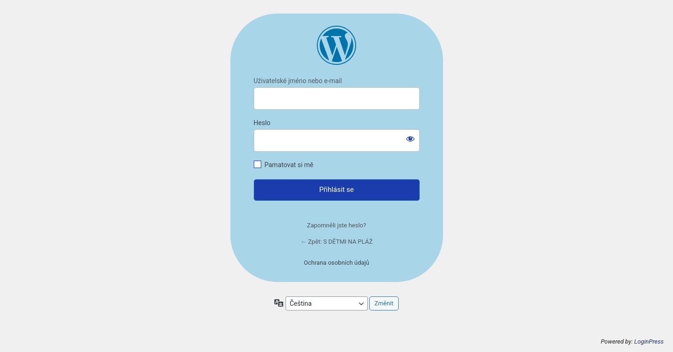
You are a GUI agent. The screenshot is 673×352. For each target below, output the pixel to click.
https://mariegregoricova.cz (336, 45)
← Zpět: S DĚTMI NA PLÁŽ (336, 241)
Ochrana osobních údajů (336, 262)
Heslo (262, 123)
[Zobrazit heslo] (410, 138)
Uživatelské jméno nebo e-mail (298, 80)
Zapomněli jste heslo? (336, 225)
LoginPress (649, 341)
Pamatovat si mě (289, 165)
